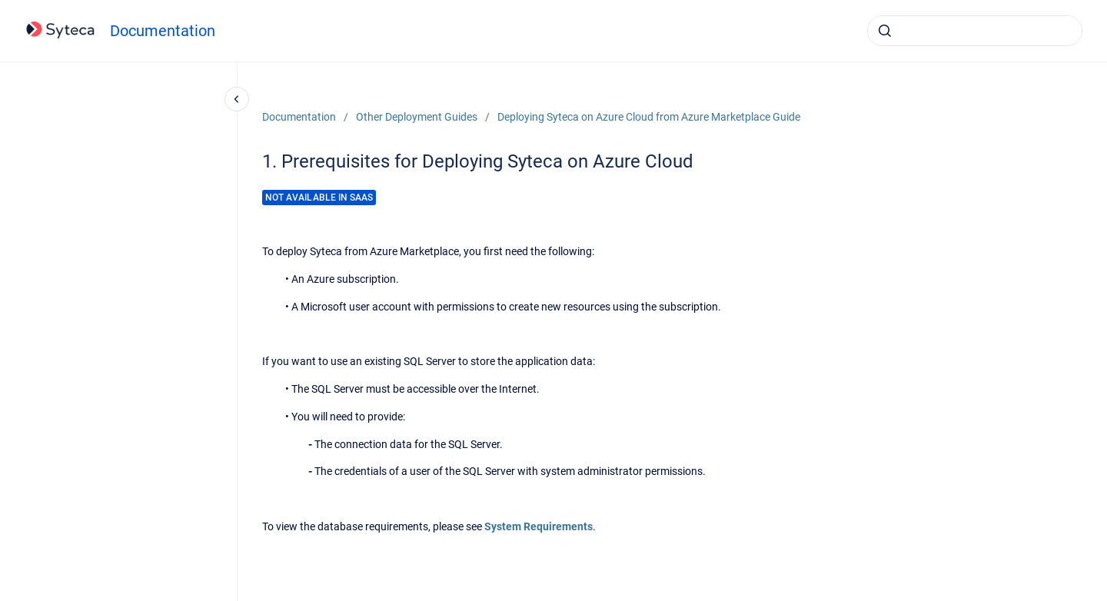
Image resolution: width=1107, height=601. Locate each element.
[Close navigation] (236, 99)
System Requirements (538, 526)
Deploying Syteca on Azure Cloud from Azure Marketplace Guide (648, 117)
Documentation (162, 31)
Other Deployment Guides (416, 117)
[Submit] (885, 30)
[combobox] (975, 30)
